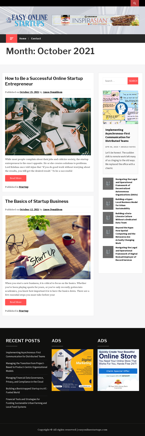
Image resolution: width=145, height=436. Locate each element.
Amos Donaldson (52, 92)
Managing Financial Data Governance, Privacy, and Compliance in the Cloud (25, 379)
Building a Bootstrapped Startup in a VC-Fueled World (26, 390)
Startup (23, 187)
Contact (36, 38)
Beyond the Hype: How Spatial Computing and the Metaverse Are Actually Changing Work (125, 235)
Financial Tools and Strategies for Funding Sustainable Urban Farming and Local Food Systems (26, 403)
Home (22, 38)
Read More (16, 178)
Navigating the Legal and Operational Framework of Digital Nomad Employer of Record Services (126, 253)
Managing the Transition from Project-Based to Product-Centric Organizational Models (26, 367)
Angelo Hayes (128, 147)
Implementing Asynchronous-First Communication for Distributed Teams (117, 135)
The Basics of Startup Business (36, 201)
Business (115, 118)
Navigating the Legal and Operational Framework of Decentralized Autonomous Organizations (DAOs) (127, 187)
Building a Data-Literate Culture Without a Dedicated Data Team (126, 218)
